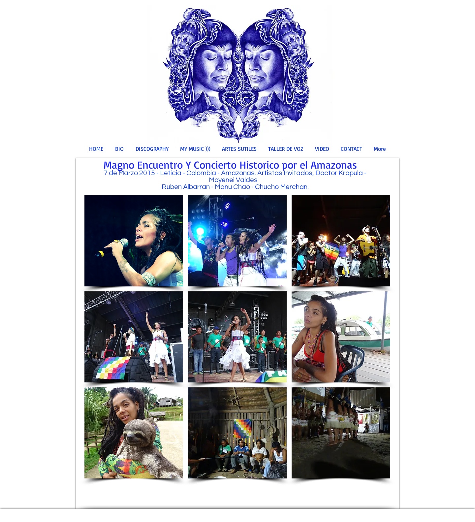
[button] (133, 240)
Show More (237, 483)
